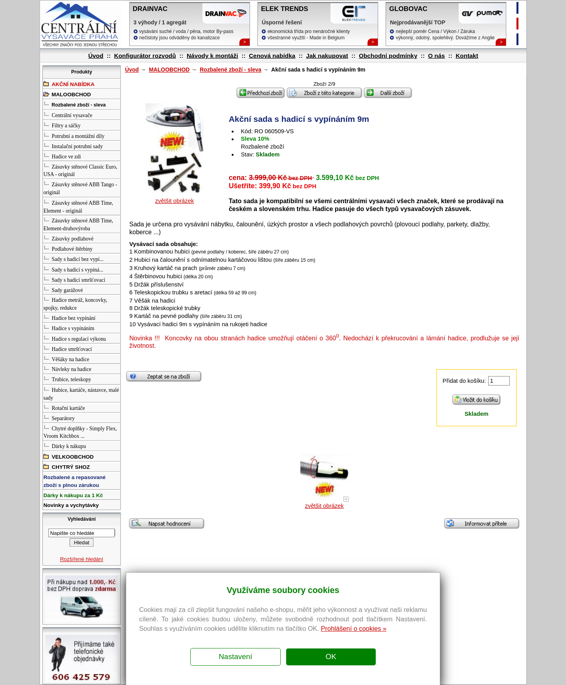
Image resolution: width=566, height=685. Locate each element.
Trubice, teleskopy (67, 379)
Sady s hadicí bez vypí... (73, 258)
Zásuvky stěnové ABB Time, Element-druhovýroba (78, 224)
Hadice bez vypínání (69, 317)
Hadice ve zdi (62, 155)
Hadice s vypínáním (68, 328)
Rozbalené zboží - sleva (230, 70)
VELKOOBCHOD (68, 456)
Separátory (59, 417)
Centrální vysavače (67, 115)
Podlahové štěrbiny (67, 248)
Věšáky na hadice (66, 358)
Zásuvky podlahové (68, 238)
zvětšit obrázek (174, 201)
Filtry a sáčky (62, 125)
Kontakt (467, 55)
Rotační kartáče (64, 407)
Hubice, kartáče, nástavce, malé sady (81, 393)
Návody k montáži (212, 55)
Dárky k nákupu (64, 446)
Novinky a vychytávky (71, 506)
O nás (436, 55)
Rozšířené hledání (81, 559)
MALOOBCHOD (169, 70)
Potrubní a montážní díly (73, 135)
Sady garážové (63, 289)
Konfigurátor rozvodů (145, 55)
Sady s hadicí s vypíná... (73, 268)
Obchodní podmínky (387, 55)
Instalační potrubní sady (73, 145)
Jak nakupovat (327, 55)
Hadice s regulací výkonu (74, 338)
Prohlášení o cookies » (353, 628)
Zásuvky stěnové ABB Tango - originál (80, 188)
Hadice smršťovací (67, 348)
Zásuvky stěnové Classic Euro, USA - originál (80, 170)
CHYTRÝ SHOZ (66, 466)
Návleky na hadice (67, 368)
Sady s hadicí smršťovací (74, 279)
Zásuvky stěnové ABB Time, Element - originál (78, 206)
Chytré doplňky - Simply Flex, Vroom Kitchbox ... (80, 431)
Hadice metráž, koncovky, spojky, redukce (75, 303)
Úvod (95, 55)
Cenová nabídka (272, 55)
